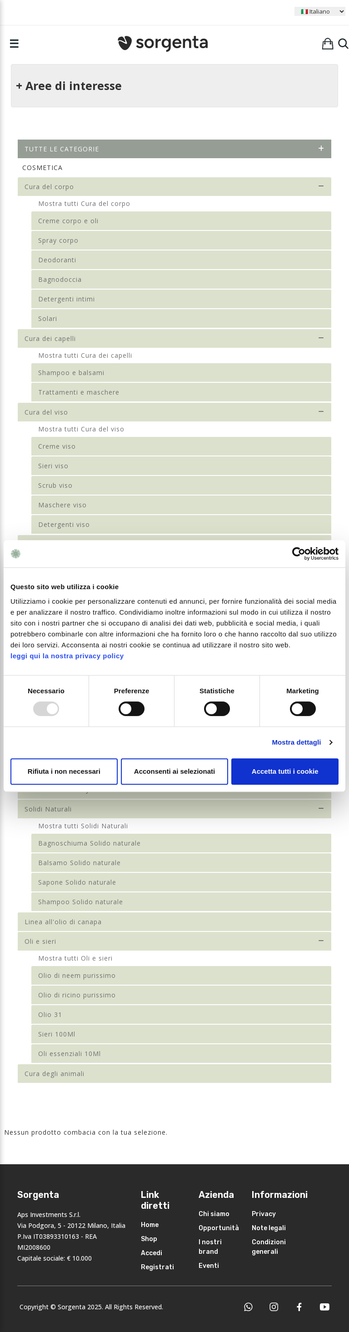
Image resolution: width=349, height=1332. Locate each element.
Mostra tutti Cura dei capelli (85, 355)
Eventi (209, 1266)
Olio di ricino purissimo (77, 995)
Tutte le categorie (174, 149)
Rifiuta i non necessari (64, 771)
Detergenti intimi (66, 299)
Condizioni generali (269, 1247)
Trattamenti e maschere (79, 392)
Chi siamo (214, 1214)
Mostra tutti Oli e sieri (75, 958)
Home (150, 1225)
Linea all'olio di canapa (63, 921)
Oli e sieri (174, 941)
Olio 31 (50, 1014)
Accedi (151, 1253)
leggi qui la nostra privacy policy (67, 656)
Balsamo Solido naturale (79, 862)
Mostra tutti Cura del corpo (84, 203)
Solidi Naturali (174, 809)
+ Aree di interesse (69, 85)
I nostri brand (210, 1247)
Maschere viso (62, 505)
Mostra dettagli (296, 742)
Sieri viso (53, 465)
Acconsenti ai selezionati (174, 771)
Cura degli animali (55, 1073)
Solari (47, 318)
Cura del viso (174, 412)
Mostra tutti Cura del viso (81, 429)
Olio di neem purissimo (77, 975)
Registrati (157, 1267)
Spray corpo (58, 240)
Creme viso (57, 446)
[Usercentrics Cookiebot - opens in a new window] (299, 554)
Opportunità (219, 1228)
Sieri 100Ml (56, 1034)
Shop (149, 1239)
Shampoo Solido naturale (80, 901)
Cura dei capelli (174, 338)
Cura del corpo (174, 186)
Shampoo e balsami (71, 372)
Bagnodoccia (60, 279)
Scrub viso (55, 485)
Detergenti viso (64, 524)
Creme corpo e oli (68, 220)
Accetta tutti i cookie (285, 771)
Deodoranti (57, 259)
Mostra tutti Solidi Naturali (83, 825)
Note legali (269, 1228)
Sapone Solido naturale (77, 882)
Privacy (264, 1214)
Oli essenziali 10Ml (69, 1053)
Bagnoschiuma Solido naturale (89, 843)
